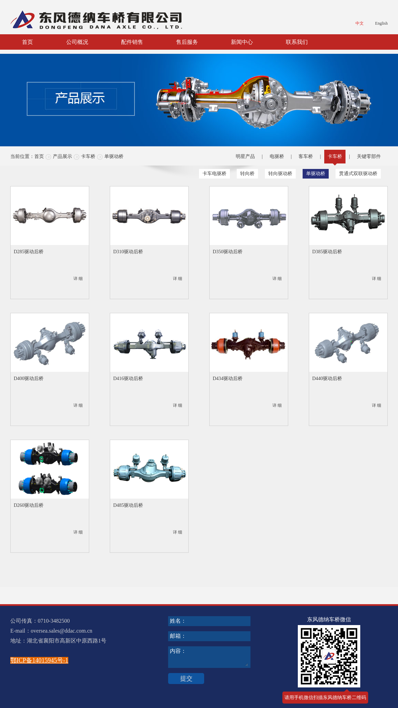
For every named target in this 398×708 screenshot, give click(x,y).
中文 (359, 23)
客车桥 (305, 156)
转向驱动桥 (280, 173)
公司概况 (77, 42)
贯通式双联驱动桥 (358, 173)
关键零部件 (369, 156)
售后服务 (187, 42)
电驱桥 (277, 156)
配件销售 (132, 42)
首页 (27, 42)
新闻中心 (242, 42)
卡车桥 (88, 156)
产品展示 (62, 156)
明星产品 (245, 156)
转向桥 (247, 173)
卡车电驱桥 (214, 173)
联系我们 (297, 42)
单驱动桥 (114, 156)
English (381, 23)
